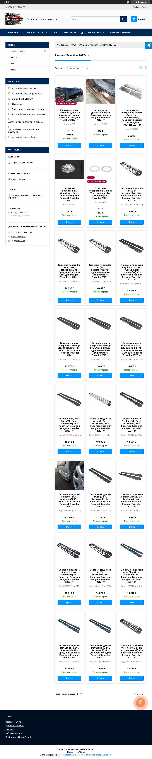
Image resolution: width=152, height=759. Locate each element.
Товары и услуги (33, 32)
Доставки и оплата (14, 726)
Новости (13, 57)
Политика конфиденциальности (98, 755)
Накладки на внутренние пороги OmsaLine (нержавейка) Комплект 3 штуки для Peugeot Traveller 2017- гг (132, 117)
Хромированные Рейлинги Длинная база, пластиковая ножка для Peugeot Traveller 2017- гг (69, 115)
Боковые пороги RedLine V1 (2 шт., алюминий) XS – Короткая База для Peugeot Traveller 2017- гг (131, 424)
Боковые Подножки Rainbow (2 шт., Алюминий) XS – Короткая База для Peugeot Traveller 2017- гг (69, 500)
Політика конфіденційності (18, 737)
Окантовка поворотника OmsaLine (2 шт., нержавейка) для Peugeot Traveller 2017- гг (69, 194)
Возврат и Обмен (13, 722)
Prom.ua (89, 749)
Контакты (70, 32)
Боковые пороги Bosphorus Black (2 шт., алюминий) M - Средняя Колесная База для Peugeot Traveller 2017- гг (131, 349)
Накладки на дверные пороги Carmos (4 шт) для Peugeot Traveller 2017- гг (100, 115)
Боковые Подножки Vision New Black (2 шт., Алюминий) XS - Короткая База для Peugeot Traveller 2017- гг (132, 651)
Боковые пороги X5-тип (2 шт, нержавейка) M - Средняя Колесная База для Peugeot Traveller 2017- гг (69, 271)
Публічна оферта (13, 733)
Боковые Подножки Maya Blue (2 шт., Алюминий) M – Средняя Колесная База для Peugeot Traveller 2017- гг (69, 651)
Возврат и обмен (120, 32)
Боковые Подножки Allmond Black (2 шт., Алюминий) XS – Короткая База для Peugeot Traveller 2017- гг (131, 500)
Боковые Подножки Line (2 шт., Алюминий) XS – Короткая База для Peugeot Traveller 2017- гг (100, 576)
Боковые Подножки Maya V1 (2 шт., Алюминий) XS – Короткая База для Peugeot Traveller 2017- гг (69, 424)
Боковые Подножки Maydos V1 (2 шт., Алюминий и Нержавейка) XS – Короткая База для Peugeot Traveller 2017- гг (132, 272)
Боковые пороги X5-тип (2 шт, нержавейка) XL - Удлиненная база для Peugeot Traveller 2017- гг (100, 271)
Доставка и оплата (92, 32)
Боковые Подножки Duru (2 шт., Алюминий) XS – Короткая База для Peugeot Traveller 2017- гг (100, 500)
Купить (69, 145)
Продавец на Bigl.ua (76, 752)
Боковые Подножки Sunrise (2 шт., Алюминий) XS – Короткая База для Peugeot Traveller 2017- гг (69, 576)
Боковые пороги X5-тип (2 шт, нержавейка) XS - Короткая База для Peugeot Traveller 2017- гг (132, 194)
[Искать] (123, 19)
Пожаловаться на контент (72, 755)
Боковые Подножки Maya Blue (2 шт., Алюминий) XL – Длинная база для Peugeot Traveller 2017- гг (100, 651)
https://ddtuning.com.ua (21, 232)
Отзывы (12, 69)
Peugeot (83, 45)
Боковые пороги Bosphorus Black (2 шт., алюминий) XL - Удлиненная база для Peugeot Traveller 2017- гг (101, 349)
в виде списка (145, 68)
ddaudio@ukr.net (18, 237)
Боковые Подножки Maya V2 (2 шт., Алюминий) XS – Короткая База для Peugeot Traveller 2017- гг (100, 424)
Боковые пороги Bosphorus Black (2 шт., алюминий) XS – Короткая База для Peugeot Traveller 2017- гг (69, 349)
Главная (13, 32)
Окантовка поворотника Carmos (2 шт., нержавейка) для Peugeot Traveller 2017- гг (100, 193)
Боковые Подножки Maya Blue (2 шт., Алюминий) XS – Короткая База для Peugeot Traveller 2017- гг (132, 576)
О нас (55, 32)
